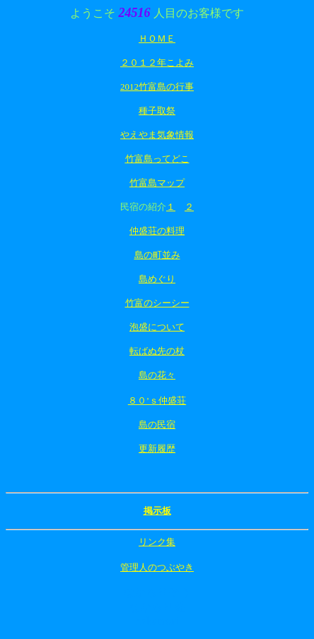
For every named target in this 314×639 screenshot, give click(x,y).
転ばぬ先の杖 (157, 351)
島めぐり (157, 279)
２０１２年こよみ (157, 62)
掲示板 (157, 510)
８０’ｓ (143, 400)
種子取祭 (157, 110)
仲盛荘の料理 (157, 230)
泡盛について (157, 327)
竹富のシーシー (157, 303)
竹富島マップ (157, 182)
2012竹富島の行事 (157, 86)
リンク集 (157, 542)
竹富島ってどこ (157, 158)
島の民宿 (157, 424)
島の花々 (157, 375)
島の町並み (157, 255)
